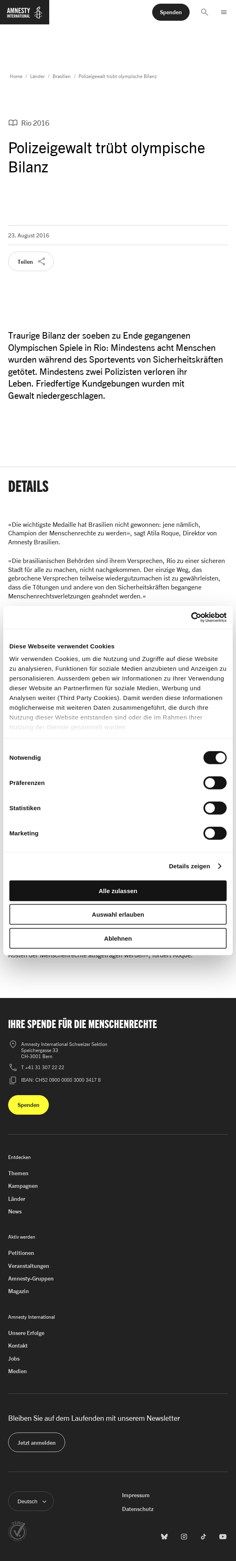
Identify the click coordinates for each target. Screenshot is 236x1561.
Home (16, 76)
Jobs (14, 1358)
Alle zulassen (117, 890)
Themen (18, 1173)
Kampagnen (23, 1185)
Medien (17, 1371)
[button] (204, 12)
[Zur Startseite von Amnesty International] (24, 16)
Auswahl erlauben (118, 914)
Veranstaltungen (28, 1265)
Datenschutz (137, 1508)
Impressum (136, 1494)
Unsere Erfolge (26, 1332)
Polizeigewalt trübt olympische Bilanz (118, 76)
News (15, 1211)
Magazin (18, 1290)
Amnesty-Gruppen (31, 1278)
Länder (37, 76)
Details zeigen (189, 866)
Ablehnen (118, 938)
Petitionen (21, 1252)
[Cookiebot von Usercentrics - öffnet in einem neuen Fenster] (191, 617)
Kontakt (18, 1345)
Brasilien (61, 76)
